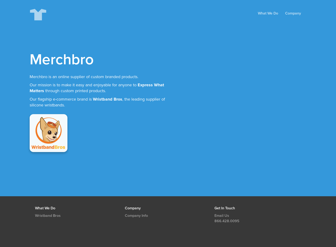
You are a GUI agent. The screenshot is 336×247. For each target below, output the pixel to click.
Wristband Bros (48, 215)
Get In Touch (224, 208)
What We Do (268, 13)
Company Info (136, 215)
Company (293, 13)
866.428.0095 (226, 221)
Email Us (221, 215)
